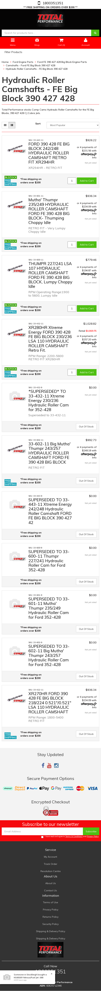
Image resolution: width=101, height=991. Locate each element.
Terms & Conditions (74, 836)
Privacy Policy (93, 836)
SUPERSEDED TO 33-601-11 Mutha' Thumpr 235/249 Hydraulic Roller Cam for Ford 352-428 (48, 608)
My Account (50, 856)
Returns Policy (50, 916)
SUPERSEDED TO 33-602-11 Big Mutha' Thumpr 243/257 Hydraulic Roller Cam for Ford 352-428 (48, 655)
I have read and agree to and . (70, 836)
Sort (38, 123)
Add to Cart (87, 180)
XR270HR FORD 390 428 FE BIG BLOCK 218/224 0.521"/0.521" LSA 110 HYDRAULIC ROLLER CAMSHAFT (49, 702)
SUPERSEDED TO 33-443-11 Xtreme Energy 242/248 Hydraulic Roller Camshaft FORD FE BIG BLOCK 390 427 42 (50, 511)
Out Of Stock (86, 426)
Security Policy (50, 924)
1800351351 (52, 3)
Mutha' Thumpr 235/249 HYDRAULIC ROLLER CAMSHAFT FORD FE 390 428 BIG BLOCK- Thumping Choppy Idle (49, 211)
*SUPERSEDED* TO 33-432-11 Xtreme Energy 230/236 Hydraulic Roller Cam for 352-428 (48, 400)
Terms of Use (50, 902)
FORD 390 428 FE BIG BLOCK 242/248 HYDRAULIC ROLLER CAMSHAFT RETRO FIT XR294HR (49, 153)
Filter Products (13, 52)
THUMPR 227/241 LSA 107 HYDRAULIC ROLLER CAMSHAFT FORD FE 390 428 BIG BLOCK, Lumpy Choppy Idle (50, 275)
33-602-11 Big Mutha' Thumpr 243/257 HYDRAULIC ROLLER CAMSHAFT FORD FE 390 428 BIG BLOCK (49, 453)
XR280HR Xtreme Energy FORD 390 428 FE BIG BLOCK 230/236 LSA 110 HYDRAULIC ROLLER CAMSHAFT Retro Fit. (50, 339)
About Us (50, 883)
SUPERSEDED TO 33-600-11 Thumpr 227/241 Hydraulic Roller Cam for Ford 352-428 (48, 560)
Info (94, 157)
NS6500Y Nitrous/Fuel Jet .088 (28, 977)
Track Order (50, 864)
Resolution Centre (51, 871)
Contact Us (50, 890)
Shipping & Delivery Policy (50, 931)
